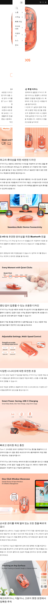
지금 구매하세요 (16, 75)
